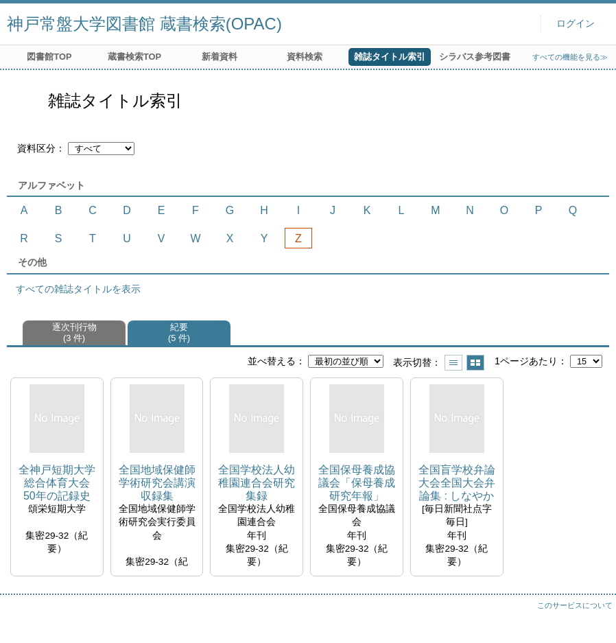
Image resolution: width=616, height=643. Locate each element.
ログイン (575, 24)
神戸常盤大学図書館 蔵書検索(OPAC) (144, 23)
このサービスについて (575, 605)
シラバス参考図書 (474, 56)
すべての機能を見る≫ (570, 57)
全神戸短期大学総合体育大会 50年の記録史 (57, 483)
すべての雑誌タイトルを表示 (78, 288)
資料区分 (36, 148)
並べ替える (272, 360)
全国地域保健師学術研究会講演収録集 (157, 483)
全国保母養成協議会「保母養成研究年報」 (356, 483)
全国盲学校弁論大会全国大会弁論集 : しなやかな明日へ (456, 483)
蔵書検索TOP (134, 56)
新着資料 (219, 56)
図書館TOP (49, 56)
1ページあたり (526, 360)
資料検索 (304, 56)
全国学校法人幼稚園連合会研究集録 (256, 483)
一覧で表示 (453, 363)
